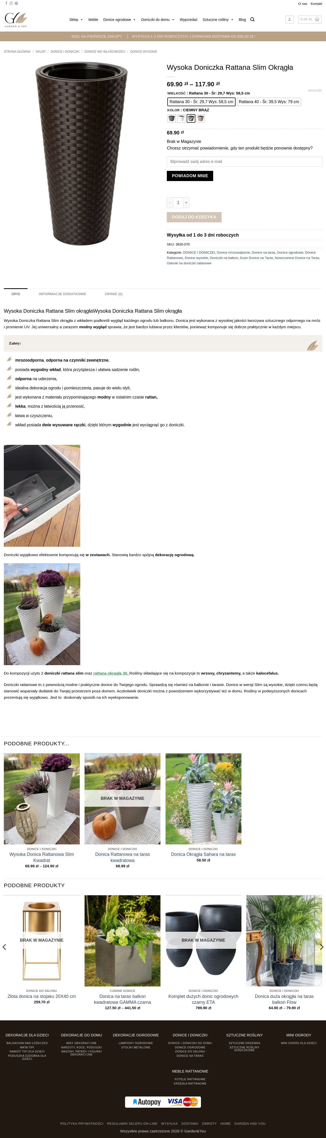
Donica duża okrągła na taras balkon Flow (284, 999)
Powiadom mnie (190, 176)
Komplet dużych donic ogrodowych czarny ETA (203, 999)
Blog (242, 20)
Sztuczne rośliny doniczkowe (245, 1048)
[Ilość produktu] (178, 202)
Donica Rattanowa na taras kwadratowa (122, 857)
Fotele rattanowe (190, 1078)
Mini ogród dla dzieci (299, 1042)
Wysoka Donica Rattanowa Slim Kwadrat (41, 857)
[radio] (201, 102)
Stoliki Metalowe (135, 1047)
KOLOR (173, 110)
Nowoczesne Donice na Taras (297, 258)
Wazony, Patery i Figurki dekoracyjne (81, 1053)
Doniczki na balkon (224, 258)
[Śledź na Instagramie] (11, 3)
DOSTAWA (189, 1124)
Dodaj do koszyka (194, 217)
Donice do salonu (190, 1051)
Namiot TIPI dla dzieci (27, 1051)
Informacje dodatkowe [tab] (62, 294)
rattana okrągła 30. (111, 673)
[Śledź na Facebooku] (6, 3)
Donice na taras (263, 252)
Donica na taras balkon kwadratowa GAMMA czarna (122, 999)
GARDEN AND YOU (250, 1124)
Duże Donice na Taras (256, 258)
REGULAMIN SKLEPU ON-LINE (132, 1124)
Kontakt (316, 4)
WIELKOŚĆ (176, 93)
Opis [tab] (15, 294)
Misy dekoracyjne (81, 1042)
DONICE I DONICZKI (65, 51)
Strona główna (17, 51)
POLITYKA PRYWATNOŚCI (81, 1124)
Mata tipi (27, 1047)
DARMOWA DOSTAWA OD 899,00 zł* (224, 36)
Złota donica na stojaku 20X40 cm (42, 996)
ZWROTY (209, 1124)
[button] (252, 19)
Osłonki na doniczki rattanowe (189, 263)
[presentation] (10, 1126)
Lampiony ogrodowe (136, 1042)
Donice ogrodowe (119, 20)
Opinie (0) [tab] (111, 294)
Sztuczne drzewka (244, 1042)
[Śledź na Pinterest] (16, 3)
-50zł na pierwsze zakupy (96, 36)
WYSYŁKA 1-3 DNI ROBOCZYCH (160, 36)
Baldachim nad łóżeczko (27, 1042)
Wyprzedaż (189, 20)
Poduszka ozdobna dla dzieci (27, 1057)
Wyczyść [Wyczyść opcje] (315, 90)
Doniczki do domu (157, 20)
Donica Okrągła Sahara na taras (203, 854)
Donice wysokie (143, 51)
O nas (302, 4)
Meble (93, 20)
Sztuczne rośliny (218, 20)
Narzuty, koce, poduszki (81, 1047)
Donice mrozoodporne (233, 252)
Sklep (76, 20)
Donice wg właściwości (105, 51)
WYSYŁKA (169, 1124)
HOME (226, 1124)
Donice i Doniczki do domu (190, 1042)
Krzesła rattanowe (190, 1083)
